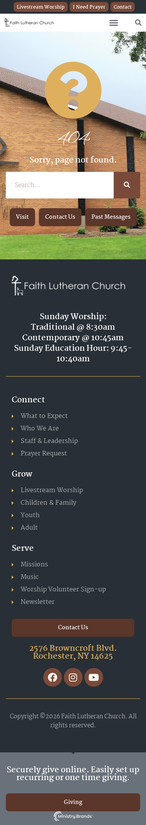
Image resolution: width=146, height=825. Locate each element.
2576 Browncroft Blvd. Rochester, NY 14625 (73, 652)
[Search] (127, 185)
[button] (114, 23)
